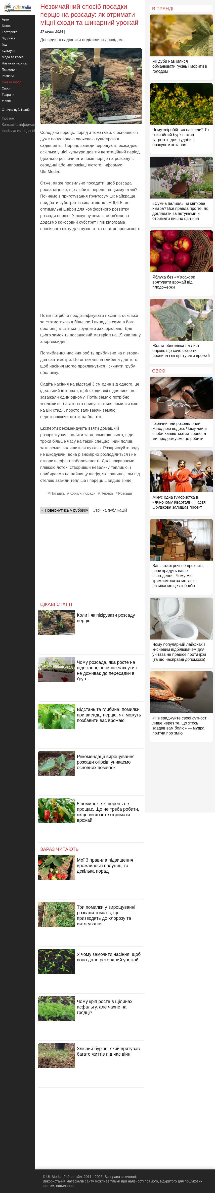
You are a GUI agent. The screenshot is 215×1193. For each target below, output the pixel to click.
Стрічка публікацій (110, 510)
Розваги (8, 76)
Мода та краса (13, 57)
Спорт (6, 88)
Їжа (4, 44)
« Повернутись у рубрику (64, 510)
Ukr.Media (49, 171)
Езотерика (9, 32)
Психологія (10, 69)
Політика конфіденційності (23, 131)
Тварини (8, 95)
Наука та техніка (14, 63)
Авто (5, 19)
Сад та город (11, 82)
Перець (107, 493)
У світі (6, 101)
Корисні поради (83, 493)
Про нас (8, 118)
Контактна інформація (20, 125)
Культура (8, 51)
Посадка (57, 493)
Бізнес (6, 26)
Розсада (125, 493)
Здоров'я (8, 38)
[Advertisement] (91, 272)
